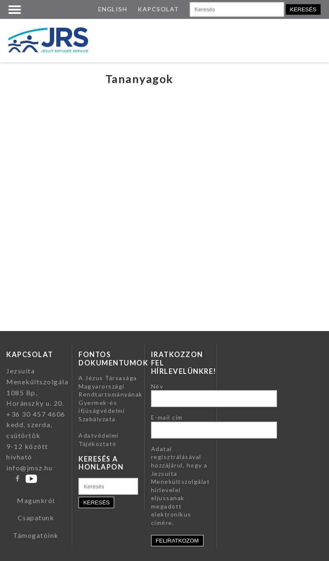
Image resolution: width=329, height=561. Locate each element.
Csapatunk (36, 518)
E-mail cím (167, 417)
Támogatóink (36, 535)
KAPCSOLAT (158, 9)
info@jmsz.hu (29, 468)
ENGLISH (113, 9)
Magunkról (36, 500)
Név (157, 386)
